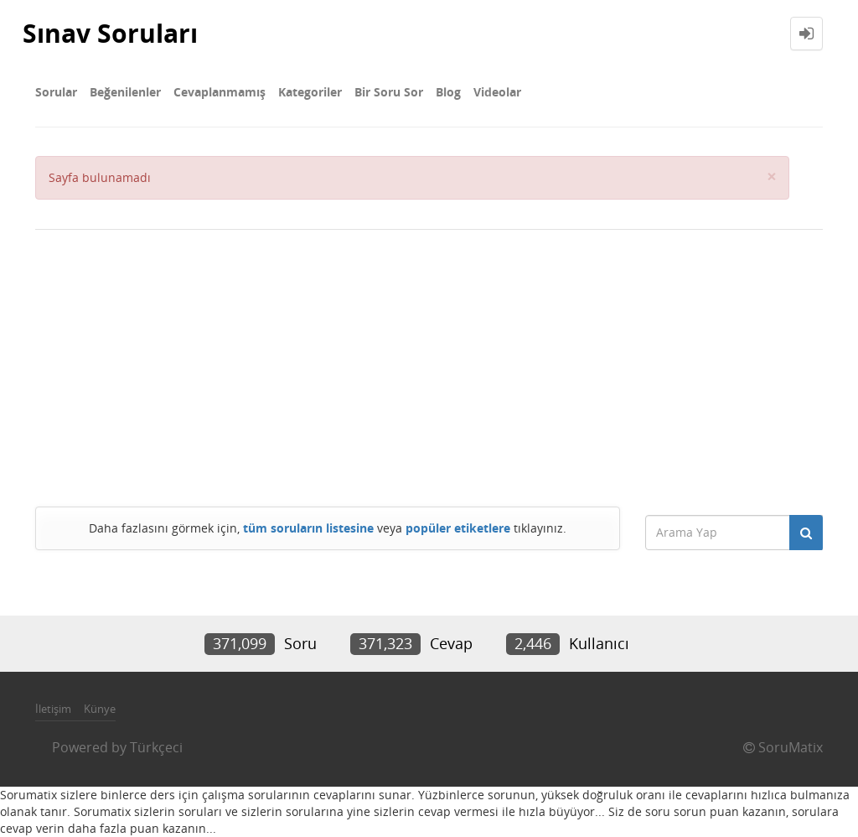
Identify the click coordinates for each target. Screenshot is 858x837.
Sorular (56, 92)
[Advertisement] (429, 364)
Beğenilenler (125, 92)
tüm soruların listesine (308, 528)
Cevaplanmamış (219, 92)
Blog (448, 92)
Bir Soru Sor (388, 92)
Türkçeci (156, 747)
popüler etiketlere (458, 528)
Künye (100, 708)
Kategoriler (310, 92)
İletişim (53, 708)
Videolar (497, 92)
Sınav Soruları (110, 33)
